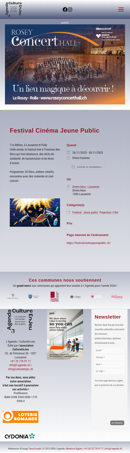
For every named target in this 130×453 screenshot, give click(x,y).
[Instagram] (72, 9)
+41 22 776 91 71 (20, 361)
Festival (77, 212)
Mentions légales (74, 448)
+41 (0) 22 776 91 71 (93, 448)
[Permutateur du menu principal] (121, 9)
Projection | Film (108, 212)
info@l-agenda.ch (19, 365)
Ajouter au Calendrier (86, 166)
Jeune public (90, 212)
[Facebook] (62, 9)
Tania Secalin (35, 448)
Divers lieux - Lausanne (85, 186)
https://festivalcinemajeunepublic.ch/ (89, 243)
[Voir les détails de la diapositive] (65, 64)
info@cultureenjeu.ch (20, 369)
